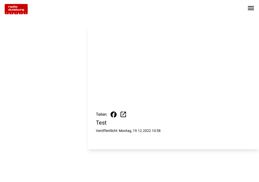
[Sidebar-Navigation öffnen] (251, 9)
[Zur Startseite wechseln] (16, 9)
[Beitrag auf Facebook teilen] (114, 114)
